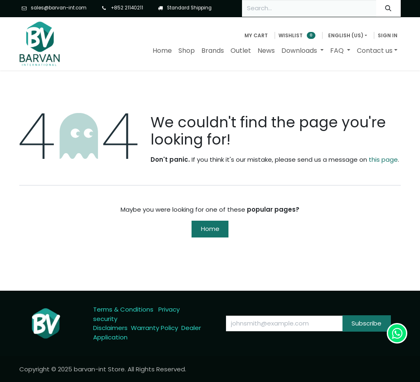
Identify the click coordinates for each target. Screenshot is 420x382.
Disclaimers (110, 327)
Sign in (387, 35)
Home (210, 228)
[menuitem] (162, 51)
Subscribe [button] (366, 323)
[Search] (388, 8)
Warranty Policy (154, 327)
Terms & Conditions (123, 309)
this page (383, 159)
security (105, 318)
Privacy (169, 309)
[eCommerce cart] (256, 36)
